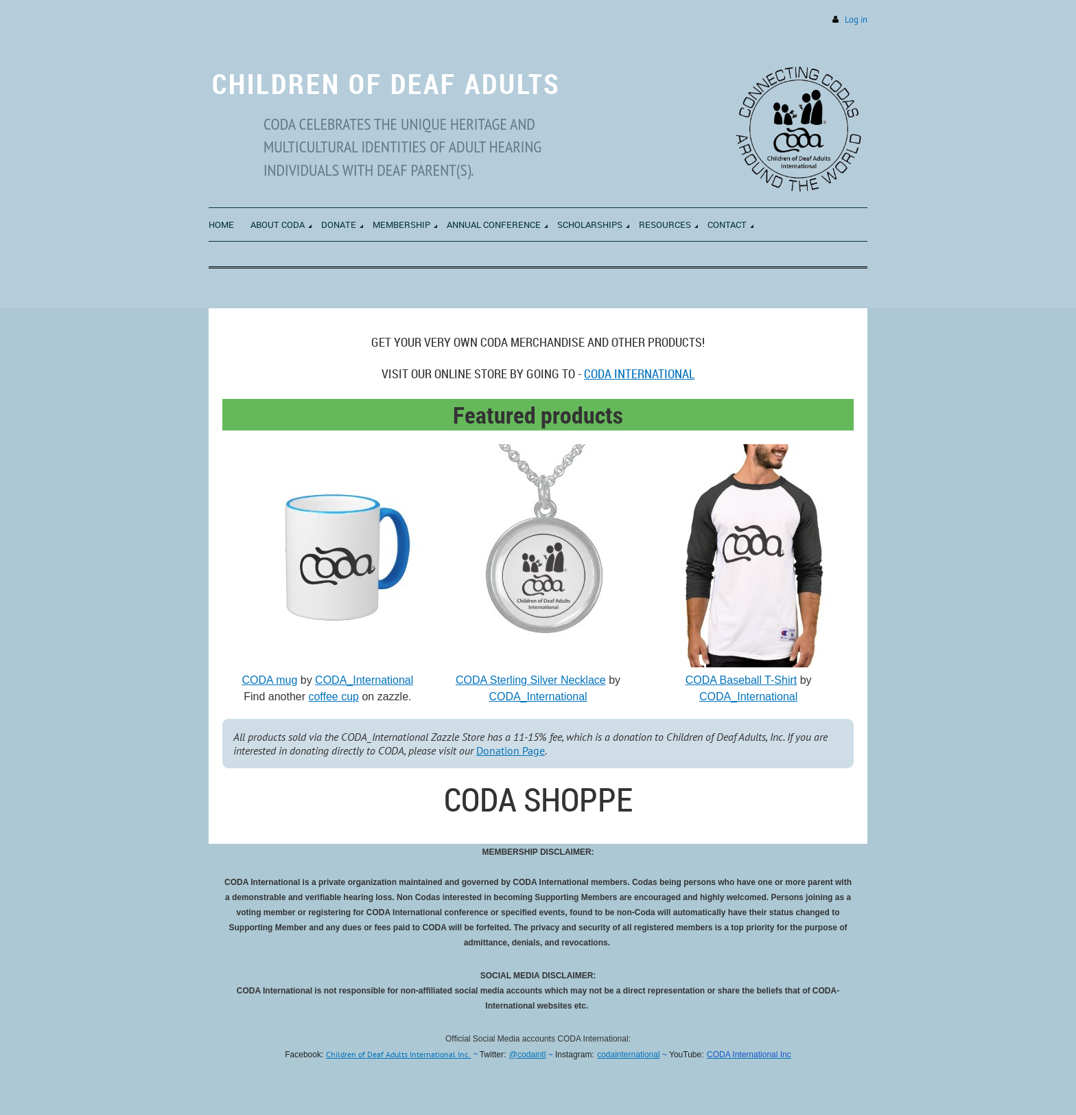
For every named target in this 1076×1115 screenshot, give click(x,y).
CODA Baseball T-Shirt (741, 680)
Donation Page (510, 750)
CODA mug (269, 680)
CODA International (639, 373)
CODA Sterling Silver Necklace (531, 680)
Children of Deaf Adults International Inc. (398, 1054)
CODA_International (364, 680)
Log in (856, 19)
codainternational (628, 1054)
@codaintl (527, 1054)
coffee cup (333, 696)
